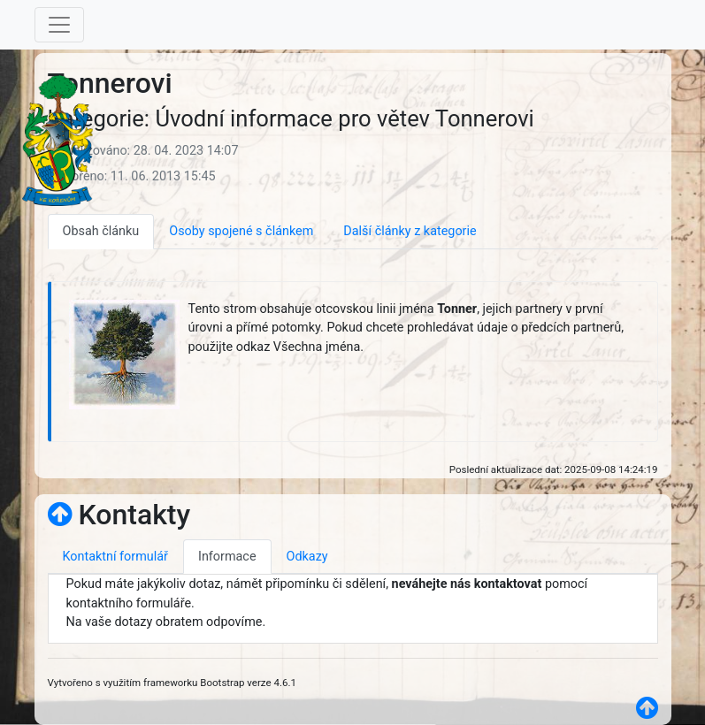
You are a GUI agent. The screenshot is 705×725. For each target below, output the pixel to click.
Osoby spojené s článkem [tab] (241, 231)
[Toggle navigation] (59, 24)
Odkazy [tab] (307, 556)
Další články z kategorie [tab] (409, 231)
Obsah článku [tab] (101, 231)
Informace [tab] (227, 556)
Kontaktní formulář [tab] (115, 556)
